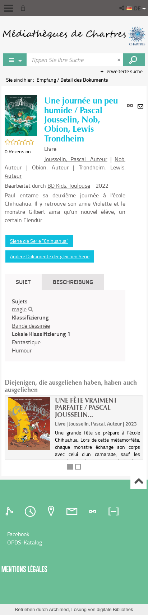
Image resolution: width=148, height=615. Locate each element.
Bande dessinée (31, 326)
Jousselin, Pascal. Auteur (75, 159)
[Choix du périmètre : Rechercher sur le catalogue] (15, 59)
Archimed (59, 609)
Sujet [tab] (23, 282)
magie (19, 309)
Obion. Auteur (50, 167)
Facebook (18, 534)
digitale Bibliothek (115, 609)
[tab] (10, 511)
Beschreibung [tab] (73, 282)
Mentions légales (24, 569)
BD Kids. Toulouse (68, 185)
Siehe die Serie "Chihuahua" (39, 240)
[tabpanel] (65, 326)
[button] (122, 8)
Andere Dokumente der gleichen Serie (49, 256)
